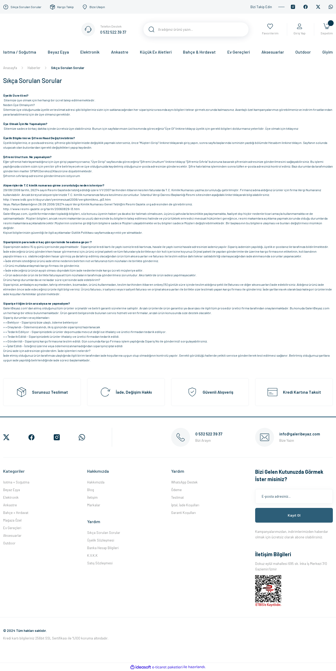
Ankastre (10, 505)
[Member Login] (299, 29)
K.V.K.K (92, 555)
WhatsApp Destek (184, 482)
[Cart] (327, 29)
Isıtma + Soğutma (16, 482)
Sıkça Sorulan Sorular (103, 532)
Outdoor (9, 543)
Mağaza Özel (12, 520)
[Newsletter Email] (294, 496)
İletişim (92, 497)
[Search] (196, 29)
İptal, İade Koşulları (185, 505)
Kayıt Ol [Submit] (294, 515)
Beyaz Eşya (11, 490)
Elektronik (11, 497)
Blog (90, 490)
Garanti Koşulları (183, 513)
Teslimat (177, 497)
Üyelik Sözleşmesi (100, 540)
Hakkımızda (95, 482)
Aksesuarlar (12, 535)
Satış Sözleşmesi (100, 563)
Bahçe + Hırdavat (15, 513)
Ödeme (176, 490)
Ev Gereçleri (12, 528)
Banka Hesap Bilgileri (103, 548)
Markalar (93, 505)
